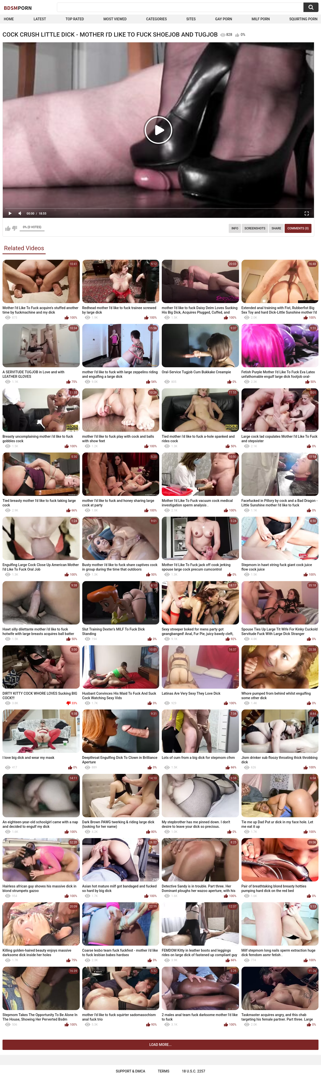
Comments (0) (298, 228)
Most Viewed (115, 19)
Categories (156, 19)
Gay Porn (223, 19)
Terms (163, 1071)
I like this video (8, 228)
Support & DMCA (130, 1071)
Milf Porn (261, 19)
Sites (191, 19)
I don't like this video (14, 228)
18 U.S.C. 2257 (193, 1071)
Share (276, 228)
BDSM (18, 7)
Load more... (160, 1045)
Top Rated (74, 19)
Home (9, 19)
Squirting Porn (303, 19)
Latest (40, 19)
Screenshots (255, 228)
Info (234, 228)
